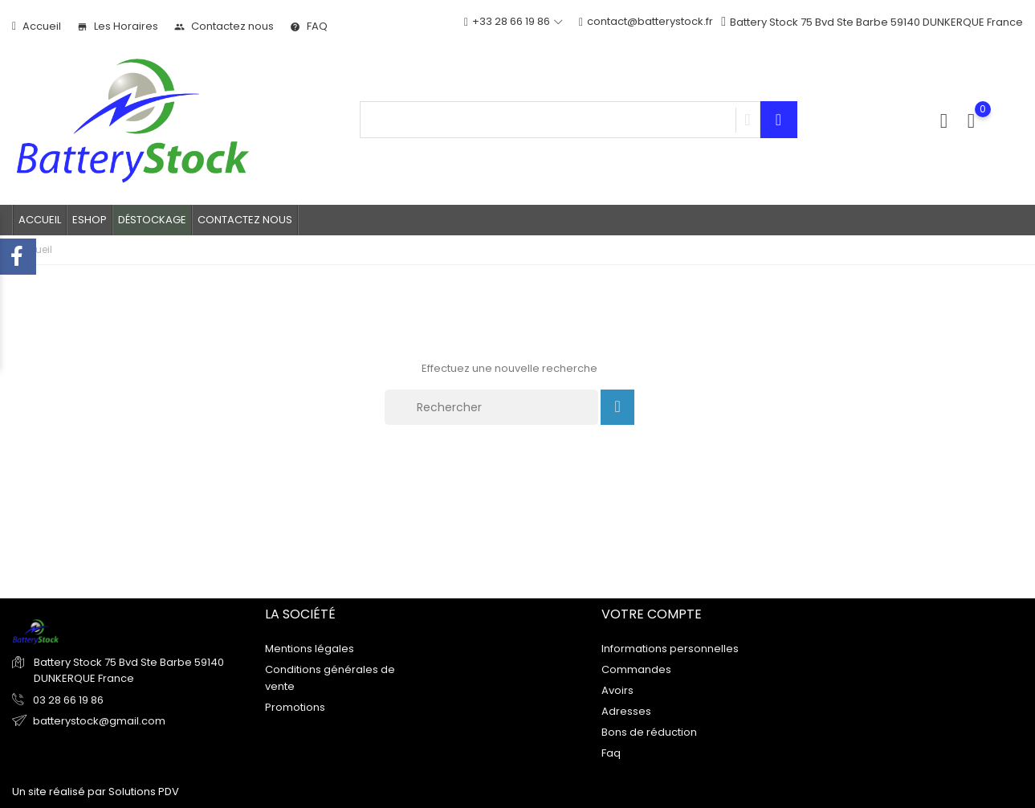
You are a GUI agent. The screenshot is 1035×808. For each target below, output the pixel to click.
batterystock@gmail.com (99, 720)
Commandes (636, 668)
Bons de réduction (649, 731)
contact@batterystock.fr (646, 22)
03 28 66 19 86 (67, 700)
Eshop (89, 219)
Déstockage (152, 219)
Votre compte (651, 614)
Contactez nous (224, 26)
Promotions (295, 706)
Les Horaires (117, 26)
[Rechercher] (491, 407)
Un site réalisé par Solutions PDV (95, 791)
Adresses (626, 710)
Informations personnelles (670, 647)
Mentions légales (309, 647)
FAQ (309, 26)
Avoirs (617, 689)
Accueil (36, 26)
